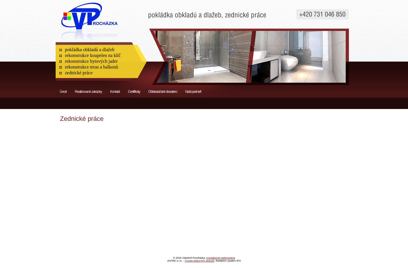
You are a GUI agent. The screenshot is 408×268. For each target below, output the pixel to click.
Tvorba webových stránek (199, 260)
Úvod (63, 92)
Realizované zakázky (88, 92)
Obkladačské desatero (162, 92)
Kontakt (115, 92)
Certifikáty (134, 92)
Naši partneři (193, 92)
